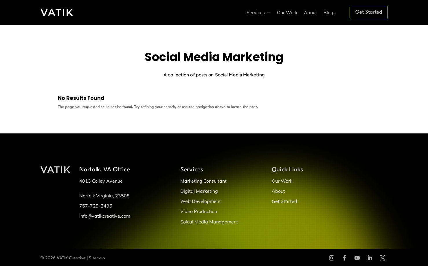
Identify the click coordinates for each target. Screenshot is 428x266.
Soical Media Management (209, 222)
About (310, 12)
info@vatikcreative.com (104, 216)
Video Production (198, 211)
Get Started (368, 12)
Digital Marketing (199, 191)
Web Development (200, 201)
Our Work (287, 12)
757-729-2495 (95, 206)
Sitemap (97, 258)
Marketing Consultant (203, 181)
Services (256, 12)
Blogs (330, 12)
